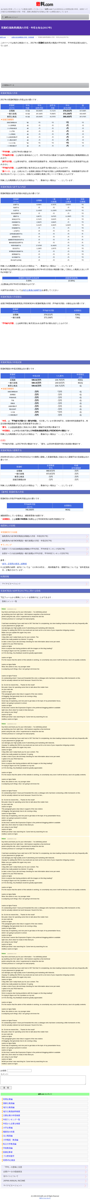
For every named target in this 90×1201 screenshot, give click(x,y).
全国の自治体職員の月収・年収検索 (22, 37)
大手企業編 (8, 1130)
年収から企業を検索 (11, 1125)
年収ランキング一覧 (11, 1121)
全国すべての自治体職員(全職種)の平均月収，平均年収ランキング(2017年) (33, 549)
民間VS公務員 (9, 1162)
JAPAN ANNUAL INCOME (14, 1183)
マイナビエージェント (11, 584)
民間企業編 (8, 1101)
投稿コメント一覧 (9, 601)
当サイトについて (10, 1178)
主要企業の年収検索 (11, 1117)
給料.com (3, 37)
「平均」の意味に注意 (12, 1169)
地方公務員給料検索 (11, 1113)
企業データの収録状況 (12, 1173)
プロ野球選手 (8, 1158)
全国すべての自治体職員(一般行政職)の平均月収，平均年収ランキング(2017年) (35, 553)
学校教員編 (8, 1150)
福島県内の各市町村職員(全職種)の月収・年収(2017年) (25, 536)
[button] (45, 17)
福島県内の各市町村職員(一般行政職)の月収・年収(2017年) (27, 541)
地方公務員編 (8, 1109)
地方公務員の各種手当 (32, 290)
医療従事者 (8, 1154)
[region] (45, 64)
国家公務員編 (8, 1105)
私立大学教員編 (9, 1146)
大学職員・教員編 (10, 1142)
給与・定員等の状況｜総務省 (14, 564)
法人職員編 (8, 1138)
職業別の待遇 (8, 1134)
